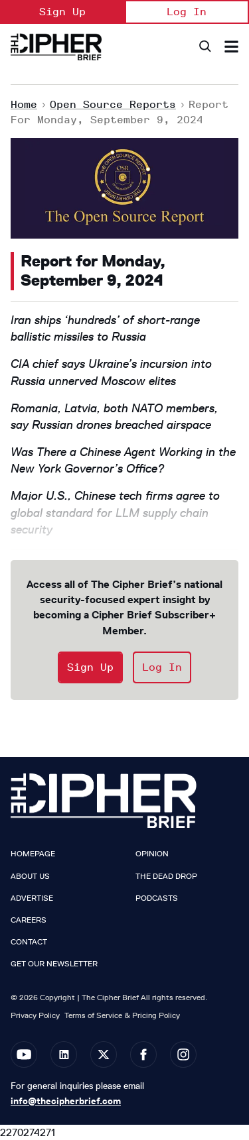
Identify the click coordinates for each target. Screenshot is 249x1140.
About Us (30, 876)
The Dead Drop (166, 876)
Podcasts (156, 898)
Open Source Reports (113, 104)
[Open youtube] (24, 1054)
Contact (29, 941)
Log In (187, 11)
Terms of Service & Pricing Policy (122, 1015)
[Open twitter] (103, 1054)
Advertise (32, 898)
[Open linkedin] (63, 1054)
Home (24, 104)
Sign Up (62, 11)
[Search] (204, 47)
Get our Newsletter (54, 963)
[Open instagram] (183, 1054)
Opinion (152, 853)
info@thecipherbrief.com (66, 1101)
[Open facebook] (143, 1054)
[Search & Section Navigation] (231, 47)
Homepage (33, 853)
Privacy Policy (35, 1015)
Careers (28, 920)
